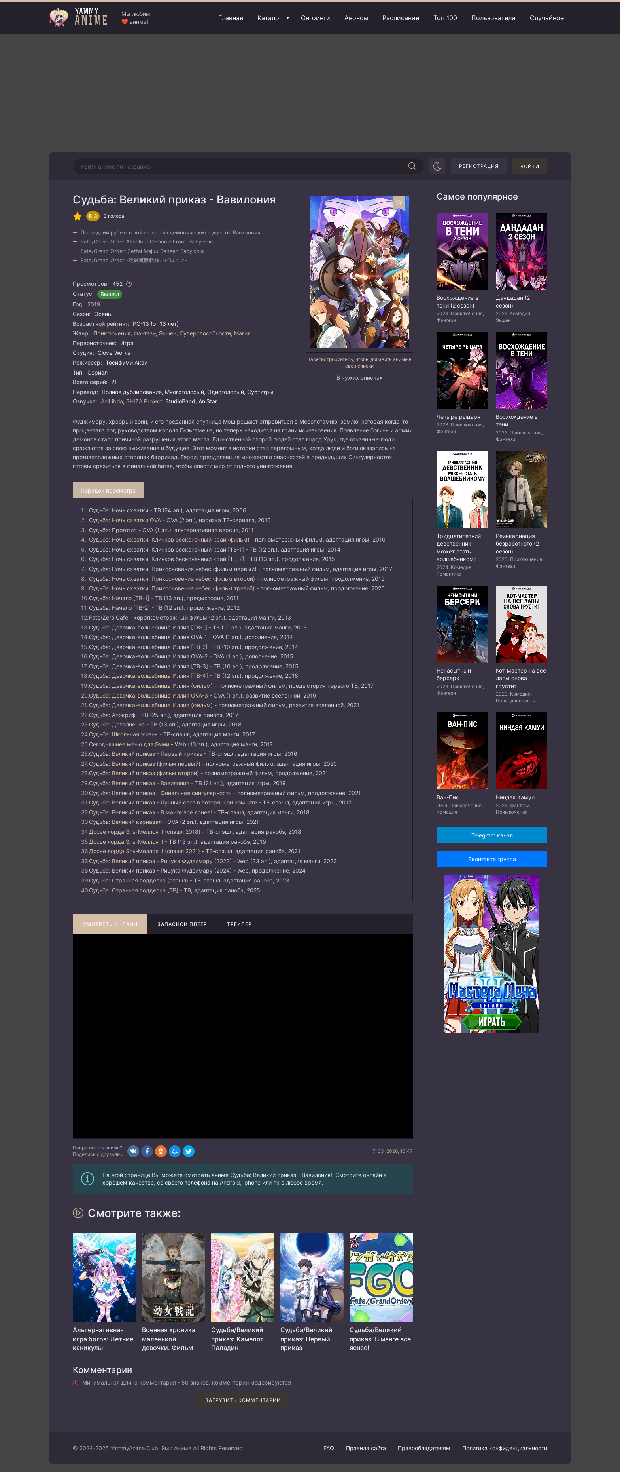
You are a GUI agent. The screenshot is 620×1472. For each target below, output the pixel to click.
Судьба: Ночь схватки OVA (125, 520)
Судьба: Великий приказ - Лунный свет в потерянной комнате (173, 802)
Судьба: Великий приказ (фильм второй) (144, 773)
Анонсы (356, 18)
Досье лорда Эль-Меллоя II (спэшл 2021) (144, 851)
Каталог (269, 18)
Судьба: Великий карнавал (125, 821)
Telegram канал (492, 835)
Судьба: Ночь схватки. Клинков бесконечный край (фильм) (169, 539)
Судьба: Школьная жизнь (123, 734)
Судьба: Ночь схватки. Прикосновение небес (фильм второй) (172, 578)
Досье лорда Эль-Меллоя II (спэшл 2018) (144, 831)
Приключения (111, 333)
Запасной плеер (182, 924)
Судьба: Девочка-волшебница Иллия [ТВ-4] (148, 675)
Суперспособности (205, 333)
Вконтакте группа (492, 859)
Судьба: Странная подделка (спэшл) (138, 880)
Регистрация (479, 166)
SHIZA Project (144, 401)
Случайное (547, 18)
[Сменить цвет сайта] (437, 166)
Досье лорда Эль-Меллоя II (126, 841)
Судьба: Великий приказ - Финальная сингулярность (160, 792)
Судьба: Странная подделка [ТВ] (133, 890)
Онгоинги (315, 18)
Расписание (400, 18)
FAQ (328, 1448)
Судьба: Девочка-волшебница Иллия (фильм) (151, 685)
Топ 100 (445, 18)
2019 (93, 304)
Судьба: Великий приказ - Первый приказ (145, 753)
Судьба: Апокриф (112, 714)
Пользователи (493, 18)
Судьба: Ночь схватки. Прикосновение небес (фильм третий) (172, 588)
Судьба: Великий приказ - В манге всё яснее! (150, 812)
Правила (366, 1448)
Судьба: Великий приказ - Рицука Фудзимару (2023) (160, 861)
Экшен (167, 333)
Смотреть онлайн (110, 924)
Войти (529, 166)
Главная (230, 18)
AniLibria (112, 401)
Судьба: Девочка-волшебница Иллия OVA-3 (148, 695)
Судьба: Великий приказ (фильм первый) (144, 763)
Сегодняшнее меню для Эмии (129, 744)
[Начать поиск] (412, 166)
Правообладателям (424, 1448)
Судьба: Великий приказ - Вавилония (139, 783)
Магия (242, 333)
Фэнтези (145, 333)
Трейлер (239, 924)
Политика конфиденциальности (504, 1448)
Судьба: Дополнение (117, 724)
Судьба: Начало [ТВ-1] (119, 598)
